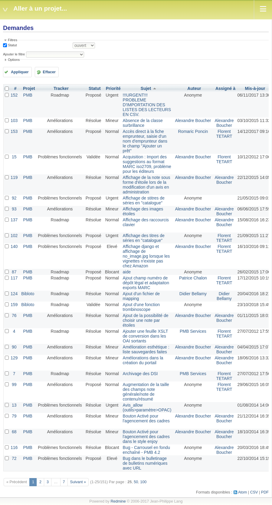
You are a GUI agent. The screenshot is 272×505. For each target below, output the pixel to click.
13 (14, 405)
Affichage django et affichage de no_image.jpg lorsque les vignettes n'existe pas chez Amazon (146, 256)
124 (14, 293)
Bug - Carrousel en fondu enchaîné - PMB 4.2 (146, 450)
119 (14, 177)
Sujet (146, 88)
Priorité (113, 88)
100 (143, 482)
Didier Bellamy (193, 293)
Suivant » (78, 482)
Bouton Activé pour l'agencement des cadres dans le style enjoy (146, 436)
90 (14, 347)
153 (14, 131)
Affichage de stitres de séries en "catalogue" (144, 200)
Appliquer (20, 72)
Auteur (194, 88)
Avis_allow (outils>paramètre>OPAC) (147, 407)
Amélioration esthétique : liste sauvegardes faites (146, 349)
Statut (12, 45)
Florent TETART (224, 134)
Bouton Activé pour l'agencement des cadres (146, 418)
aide (127, 271)
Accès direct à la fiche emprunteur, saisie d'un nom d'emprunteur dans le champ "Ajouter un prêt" (145, 141)
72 (14, 458)
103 (14, 120)
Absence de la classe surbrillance (143, 123)
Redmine (118, 501)
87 (14, 271)
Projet (29, 88)
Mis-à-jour (255, 88)
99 (14, 384)
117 (14, 278)
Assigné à (225, 88)
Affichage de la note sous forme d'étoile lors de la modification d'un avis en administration (146, 184)
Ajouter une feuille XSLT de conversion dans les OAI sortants (145, 336)
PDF (265, 492)
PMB (27, 95)
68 (14, 431)
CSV (254, 492)
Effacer (49, 72)
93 (14, 208)
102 (14, 235)
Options (14, 59)
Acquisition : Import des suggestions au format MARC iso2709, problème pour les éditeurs (147, 164)
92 (14, 198)
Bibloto (27, 293)
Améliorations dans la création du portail (143, 360)
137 (14, 219)
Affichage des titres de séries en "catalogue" (144, 238)
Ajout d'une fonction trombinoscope (141, 307)
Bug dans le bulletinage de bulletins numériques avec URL (145, 463)
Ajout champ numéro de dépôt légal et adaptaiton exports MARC (146, 283)
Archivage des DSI (140, 373)
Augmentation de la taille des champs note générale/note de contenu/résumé (146, 391)
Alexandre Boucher (193, 120)
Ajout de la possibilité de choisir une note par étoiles (146, 320)
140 (14, 246)
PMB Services (193, 331)
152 (14, 95)
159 (14, 304)
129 (14, 357)
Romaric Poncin (193, 131)
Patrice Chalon (193, 278)
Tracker (61, 88)
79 (14, 416)
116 (14, 447)
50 (136, 482)
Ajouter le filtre (14, 54)
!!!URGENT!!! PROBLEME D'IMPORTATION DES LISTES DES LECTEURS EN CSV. (147, 105)
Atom (242, 492)
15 (14, 156)
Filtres (12, 40)
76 (14, 315)
